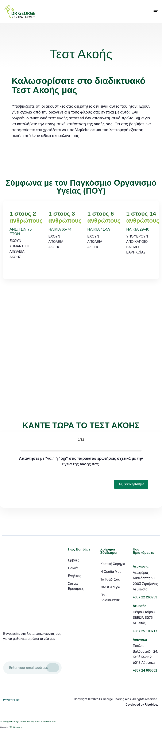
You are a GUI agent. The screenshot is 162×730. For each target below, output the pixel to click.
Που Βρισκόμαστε (110, 597)
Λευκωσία (140, 566)
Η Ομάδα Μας (110, 572)
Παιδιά (73, 568)
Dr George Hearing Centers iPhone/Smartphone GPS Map (28, 721)
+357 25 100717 (145, 631)
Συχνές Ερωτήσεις (76, 586)
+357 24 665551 (145, 670)
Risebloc (151, 704)
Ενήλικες (74, 576)
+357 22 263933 (145, 597)
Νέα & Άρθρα (110, 587)
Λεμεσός (139, 606)
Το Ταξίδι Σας (110, 579)
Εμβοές (73, 560)
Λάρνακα (140, 639)
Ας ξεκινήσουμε (131, 484)
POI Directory (15, 727)
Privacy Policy (11, 699)
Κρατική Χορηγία (112, 564)
